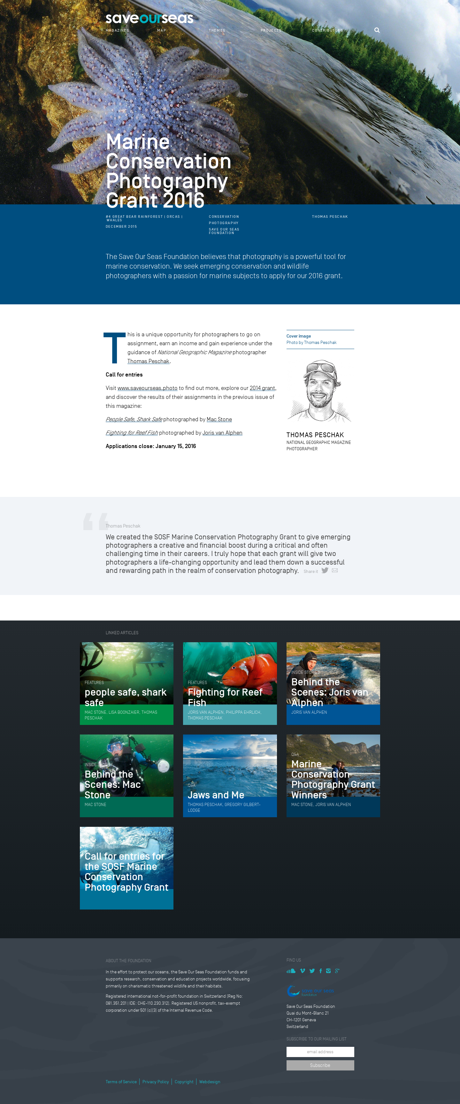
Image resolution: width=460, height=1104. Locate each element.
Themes (217, 30)
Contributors (327, 30)
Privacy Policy (155, 1081)
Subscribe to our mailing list (317, 1039)
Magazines (117, 30)
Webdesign (209, 1081)
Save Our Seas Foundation (224, 231)
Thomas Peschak (330, 216)
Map (161, 30)
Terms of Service (121, 1081)
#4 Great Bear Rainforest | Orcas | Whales (144, 218)
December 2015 (121, 226)
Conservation (224, 216)
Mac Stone (219, 419)
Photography (224, 223)
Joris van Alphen (222, 433)
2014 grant (262, 388)
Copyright (184, 1081)
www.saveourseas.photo (148, 388)
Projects (271, 30)
